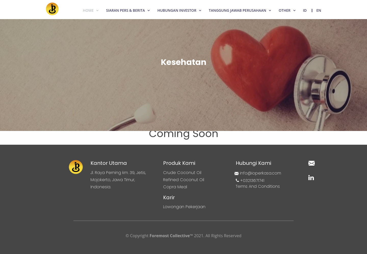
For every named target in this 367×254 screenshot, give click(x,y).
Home (88, 10)
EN (318, 10)
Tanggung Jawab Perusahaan (237, 10)
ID (305, 10)
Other (284, 10)
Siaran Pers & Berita (125, 10)
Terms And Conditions (258, 186)
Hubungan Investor (176, 10)
